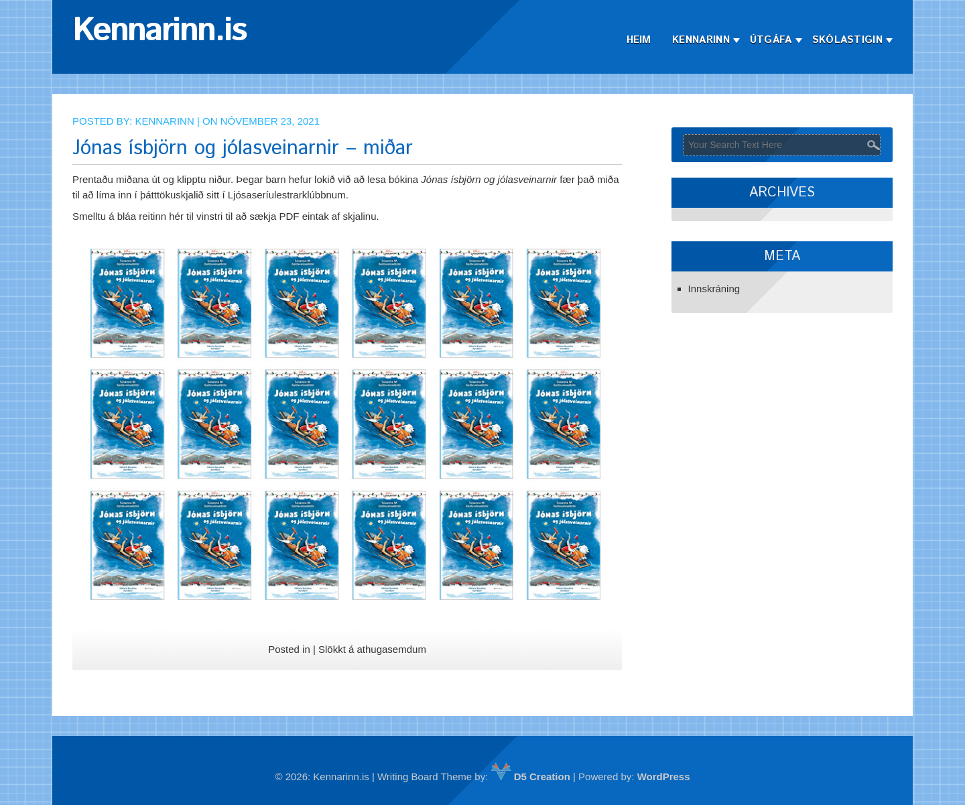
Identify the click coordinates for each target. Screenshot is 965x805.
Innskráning (714, 288)
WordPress (663, 776)
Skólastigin (847, 40)
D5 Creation (530, 776)
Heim (639, 40)
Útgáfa (771, 40)
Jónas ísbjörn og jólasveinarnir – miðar (242, 148)
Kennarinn (701, 40)
